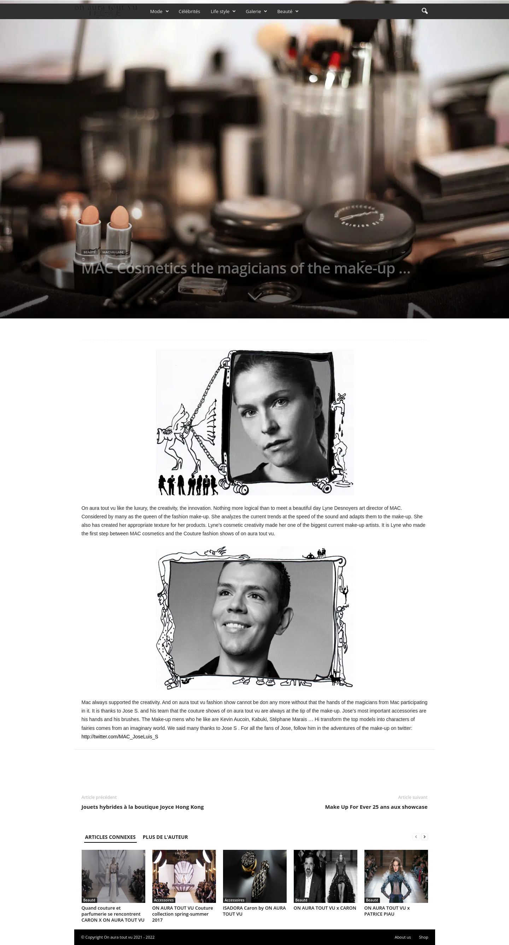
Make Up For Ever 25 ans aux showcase (376, 806)
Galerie (256, 11)
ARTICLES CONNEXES (110, 837)
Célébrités (189, 11)
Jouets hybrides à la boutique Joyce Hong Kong (143, 806)
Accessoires (164, 900)
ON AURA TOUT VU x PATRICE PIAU (387, 911)
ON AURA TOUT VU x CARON (325, 908)
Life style (223, 11)
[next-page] (424, 837)
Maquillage (113, 252)
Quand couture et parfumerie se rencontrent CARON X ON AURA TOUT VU (113, 914)
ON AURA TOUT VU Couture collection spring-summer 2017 (182, 914)
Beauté (288, 11)
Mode (159, 11)
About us (403, 937)
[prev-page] (416, 837)
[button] (424, 11)
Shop (423, 937)
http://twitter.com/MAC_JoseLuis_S (120, 736)
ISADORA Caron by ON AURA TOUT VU (254, 911)
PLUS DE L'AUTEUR (165, 837)
